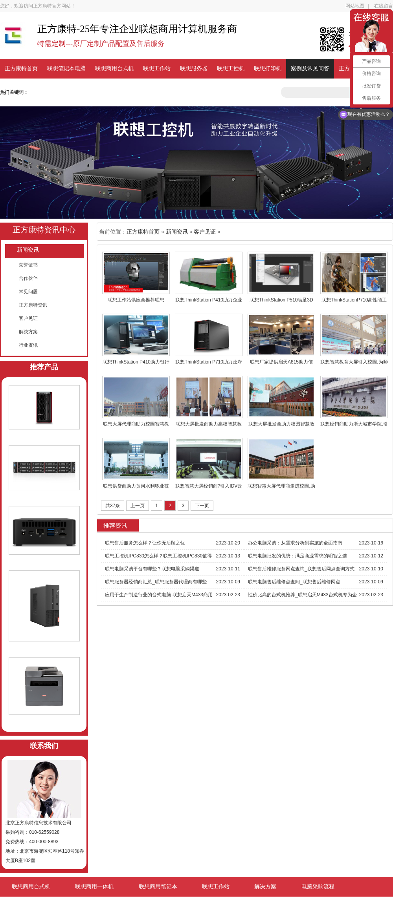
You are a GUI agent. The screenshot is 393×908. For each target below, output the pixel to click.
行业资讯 (28, 345)
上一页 (137, 505)
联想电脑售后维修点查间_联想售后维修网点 (294, 582)
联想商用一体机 (94, 887)
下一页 (202, 505)
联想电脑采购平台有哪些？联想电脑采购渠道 (152, 569)
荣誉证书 (28, 265)
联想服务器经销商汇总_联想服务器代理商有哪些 (156, 582)
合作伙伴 (28, 278)
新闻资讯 (28, 250)
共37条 (112, 505)
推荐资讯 (115, 525)
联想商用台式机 (114, 68)
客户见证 (28, 318)
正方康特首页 (21, 68)
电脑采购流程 (317, 887)
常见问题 (28, 291)
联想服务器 (194, 68)
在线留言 (383, 6)
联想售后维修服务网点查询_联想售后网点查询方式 (301, 569)
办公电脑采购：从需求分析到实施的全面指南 (295, 543)
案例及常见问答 (310, 68)
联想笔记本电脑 (66, 68)
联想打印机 (267, 68)
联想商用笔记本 (158, 887)
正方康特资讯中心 (44, 229)
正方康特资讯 (33, 305)
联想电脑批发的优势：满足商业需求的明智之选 (297, 556)
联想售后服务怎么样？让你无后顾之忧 (145, 543)
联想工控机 (230, 68)
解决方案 (28, 331)
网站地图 (354, 6)
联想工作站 (157, 68)
